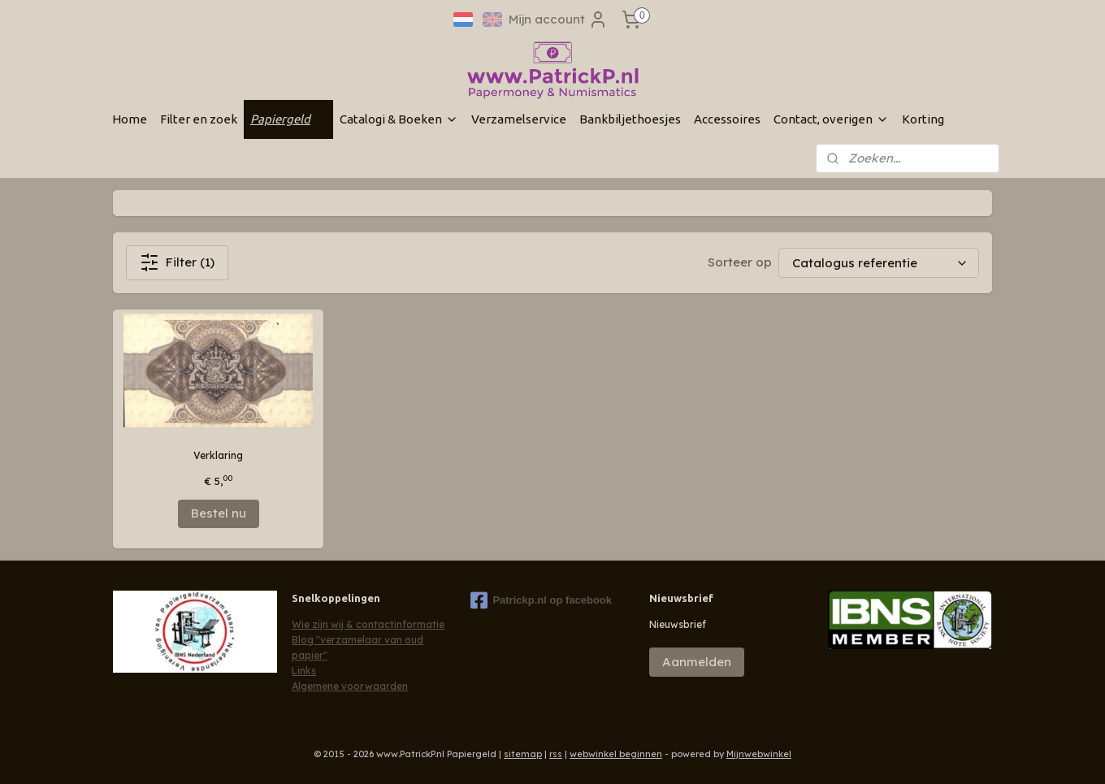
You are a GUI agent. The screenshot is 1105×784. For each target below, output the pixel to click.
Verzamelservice (518, 119)
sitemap (523, 754)
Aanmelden (696, 661)
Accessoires (727, 119)
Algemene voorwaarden (350, 686)
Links (304, 671)
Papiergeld (288, 119)
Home (129, 119)
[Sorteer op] (878, 262)
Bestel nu (218, 513)
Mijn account (558, 19)
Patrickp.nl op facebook (541, 600)
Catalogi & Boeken (399, 119)
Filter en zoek (198, 119)
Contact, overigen (831, 119)
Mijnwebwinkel (758, 754)
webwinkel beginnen (616, 754)
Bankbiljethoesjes (630, 119)
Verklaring (218, 455)
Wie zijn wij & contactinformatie (368, 624)
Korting (923, 119)
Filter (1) (177, 262)
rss (555, 754)
